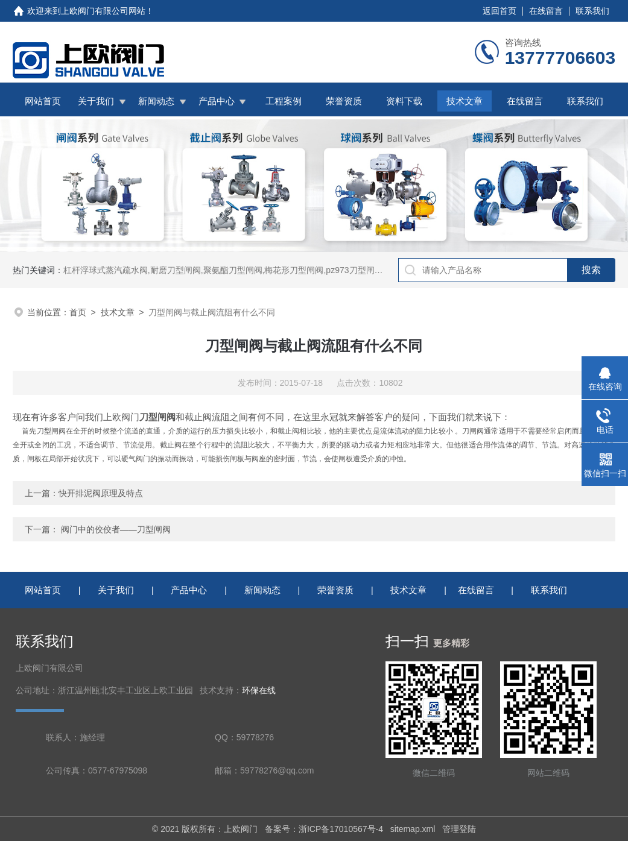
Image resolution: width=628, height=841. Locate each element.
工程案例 (283, 101)
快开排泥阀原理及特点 (101, 493)
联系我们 (592, 11)
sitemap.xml (413, 829)
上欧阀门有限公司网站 (103, 11)
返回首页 (499, 11)
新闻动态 (156, 101)
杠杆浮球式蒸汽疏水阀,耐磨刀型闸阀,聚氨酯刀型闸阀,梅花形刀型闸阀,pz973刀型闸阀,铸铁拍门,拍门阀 (254, 270)
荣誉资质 (344, 101)
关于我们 (96, 101)
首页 (77, 312)
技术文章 (464, 101)
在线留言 (546, 11)
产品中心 (216, 101)
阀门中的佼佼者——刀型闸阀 (116, 529)
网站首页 (43, 101)
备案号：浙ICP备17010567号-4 (324, 829)
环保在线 (259, 690)
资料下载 (404, 101)
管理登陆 (459, 829)
